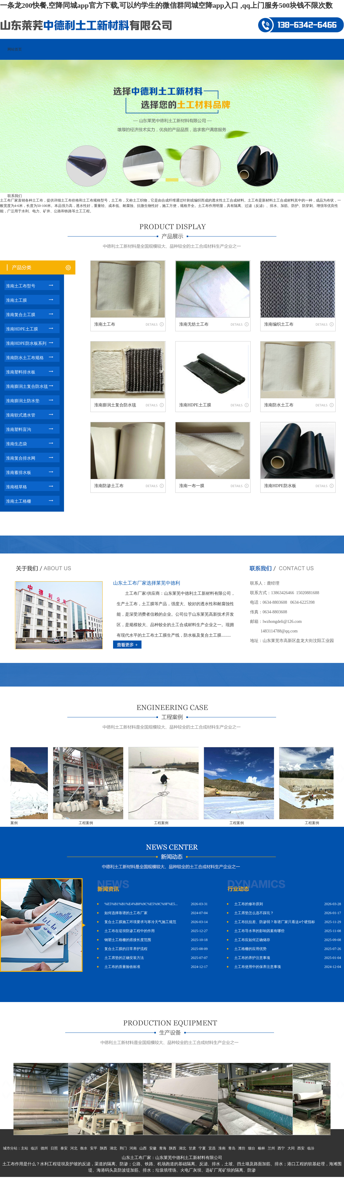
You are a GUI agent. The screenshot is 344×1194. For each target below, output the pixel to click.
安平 (93, 1148)
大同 (291, 1148)
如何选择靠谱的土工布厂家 (125, 913)
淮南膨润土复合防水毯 (27, 386)
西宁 (281, 1148)
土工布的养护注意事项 (252, 958)
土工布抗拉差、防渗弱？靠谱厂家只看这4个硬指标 (274, 922)
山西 (143, 1148)
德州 (44, 1148)
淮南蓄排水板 (18, 472)
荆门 (123, 1148)
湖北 (113, 1148)
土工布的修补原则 (248, 904)
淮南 (222, 1148)
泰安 (64, 1148)
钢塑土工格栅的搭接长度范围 (127, 940)
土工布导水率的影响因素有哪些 (259, 931)
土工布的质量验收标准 (122, 967)
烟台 (251, 1148)
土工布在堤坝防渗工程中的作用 (129, 931)
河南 (133, 1148)
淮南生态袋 (16, 444)
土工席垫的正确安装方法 (124, 958)
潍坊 (241, 1148)
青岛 (231, 1148)
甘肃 (192, 1148)
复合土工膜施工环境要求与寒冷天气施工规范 (140, 922)
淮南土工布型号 (20, 286)
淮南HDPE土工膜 (22, 329)
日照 (54, 1148)
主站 (24, 1148)
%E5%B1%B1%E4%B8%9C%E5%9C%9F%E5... (141, 904)
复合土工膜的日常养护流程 (125, 949)
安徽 (152, 1148)
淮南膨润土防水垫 (22, 401)
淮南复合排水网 (20, 458)
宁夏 (202, 1148)
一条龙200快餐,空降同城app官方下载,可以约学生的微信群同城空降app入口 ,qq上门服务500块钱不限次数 (166, 5)
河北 (73, 1148)
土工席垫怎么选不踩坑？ (254, 913)
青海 (162, 1148)
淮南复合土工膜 (20, 314)
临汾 (310, 1148)
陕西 (103, 1148)
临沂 (34, 1148)
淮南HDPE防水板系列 (26, 343)
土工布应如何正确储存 (252, 940)
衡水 (83, 1148)
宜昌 (212, 1148)
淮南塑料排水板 (20, 372)
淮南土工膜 (16, 300)
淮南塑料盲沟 (18, 429)
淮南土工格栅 (18, 501)
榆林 (261, 1148)
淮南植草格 (16, 487)
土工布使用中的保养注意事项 (257, 967)
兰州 (271, 1148)
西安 (301, 1148)
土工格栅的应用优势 (250, 949)
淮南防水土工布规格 (25, 358)
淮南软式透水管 (20, 415)
